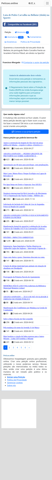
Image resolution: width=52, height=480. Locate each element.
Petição (8, 32)
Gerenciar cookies (15, 382)
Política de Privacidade (30, 42)
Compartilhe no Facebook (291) (20, 24)
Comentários (34, 37)
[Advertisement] (18, 413)
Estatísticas (11, 42)
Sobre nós (11, 385)
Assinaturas (14, 37)
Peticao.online (9, 3)
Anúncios (22, 32)
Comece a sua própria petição (26, 131)
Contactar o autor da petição (35, 62)
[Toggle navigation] (47, 3)
